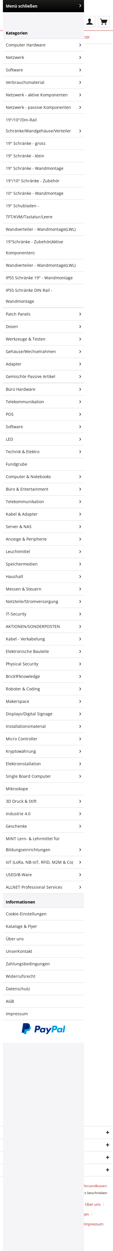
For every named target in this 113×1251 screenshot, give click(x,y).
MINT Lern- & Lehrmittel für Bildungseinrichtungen (43, 845)
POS (43, 414)
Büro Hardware (43, 389)
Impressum (17, 1013)
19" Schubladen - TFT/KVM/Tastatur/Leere (29, 211)
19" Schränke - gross (25, 143)
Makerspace (43, 701)
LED (43, 439)
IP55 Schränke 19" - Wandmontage (39, 277)
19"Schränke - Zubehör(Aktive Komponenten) (34, 247)
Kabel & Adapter (43, 514)
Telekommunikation (43, 401)
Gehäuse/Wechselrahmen (43, 351)
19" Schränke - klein (25, 156)
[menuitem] (89, 22)
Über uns (15, 939)
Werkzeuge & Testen (43, 339)
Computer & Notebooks (43, 476)
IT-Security (43, 614)
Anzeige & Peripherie (43, 539)
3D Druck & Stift (43, 801)
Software (43, 69)
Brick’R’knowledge (43, 676)
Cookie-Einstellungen (26, 914)
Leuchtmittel (43, 551)
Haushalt (43, 576)
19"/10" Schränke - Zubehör (32, 180)
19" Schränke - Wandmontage (34, 168)
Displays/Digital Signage (43, 713)
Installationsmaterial (43, 726)
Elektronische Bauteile (43, 651)
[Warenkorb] (104, 22)
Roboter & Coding (43, 688)
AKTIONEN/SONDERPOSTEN (43, 626)
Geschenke (43, 826)
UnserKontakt (19, 951)
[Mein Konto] (89, 22)
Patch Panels (43, 314)
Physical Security (43, 663)
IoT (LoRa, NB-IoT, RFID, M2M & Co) (43, 862)
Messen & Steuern (43, 589)
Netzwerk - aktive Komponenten (43, 94)
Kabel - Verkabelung (43, 639)
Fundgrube (16, 464)
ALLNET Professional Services (43, 887)
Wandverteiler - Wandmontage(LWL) (41, 229)
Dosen (43, 326)
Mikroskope (17, 788)
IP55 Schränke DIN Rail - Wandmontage (29, 295)
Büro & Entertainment (43, 489)
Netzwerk (43, 57)
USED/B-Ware (43, 874)
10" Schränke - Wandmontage (34, 193)
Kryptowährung (43, 751)
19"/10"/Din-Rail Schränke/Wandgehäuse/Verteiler (43, 126)
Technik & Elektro (43, 451)
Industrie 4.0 (43, 813)
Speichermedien (43, 564)
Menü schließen (43, 6)
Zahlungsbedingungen (28, 963)
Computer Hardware (43, 45)
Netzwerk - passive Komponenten (43, 107)
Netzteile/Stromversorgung (43, 601)
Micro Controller (43, 738)
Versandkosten (95, 1185)
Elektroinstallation (43, 763)
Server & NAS (43, 526)
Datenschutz (18, 988)
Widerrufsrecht (20, 976)
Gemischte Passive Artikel (43, 376)
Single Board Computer (43, 776)
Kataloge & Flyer (21, 926)
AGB (10, 1001)
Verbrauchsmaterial (43, 82)
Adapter (43, 364)
